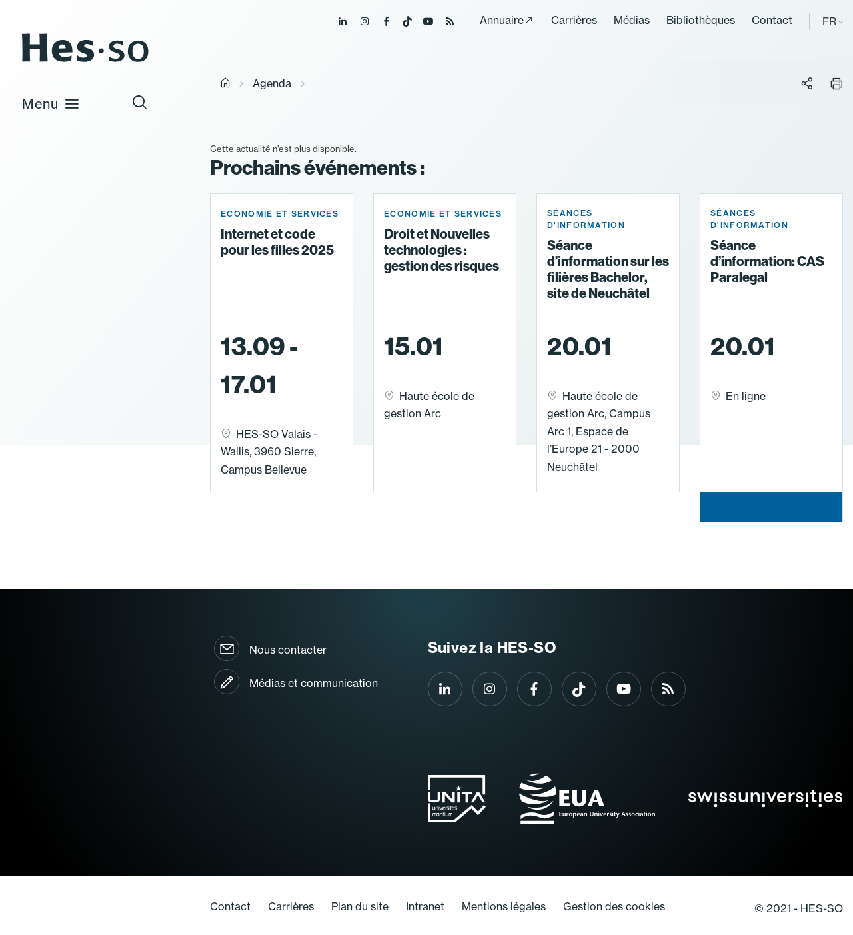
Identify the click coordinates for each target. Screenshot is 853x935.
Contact (772, 20)
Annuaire (502, 20)
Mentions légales (504, 906)
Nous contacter (288, 649)
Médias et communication (313, 683)
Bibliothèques (700, 20)
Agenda (272, 83)
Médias (632, 20)
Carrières (574, 20)
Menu (51, 103)
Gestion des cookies (614, 906)
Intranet (425, 906)
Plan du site (360, 906)
